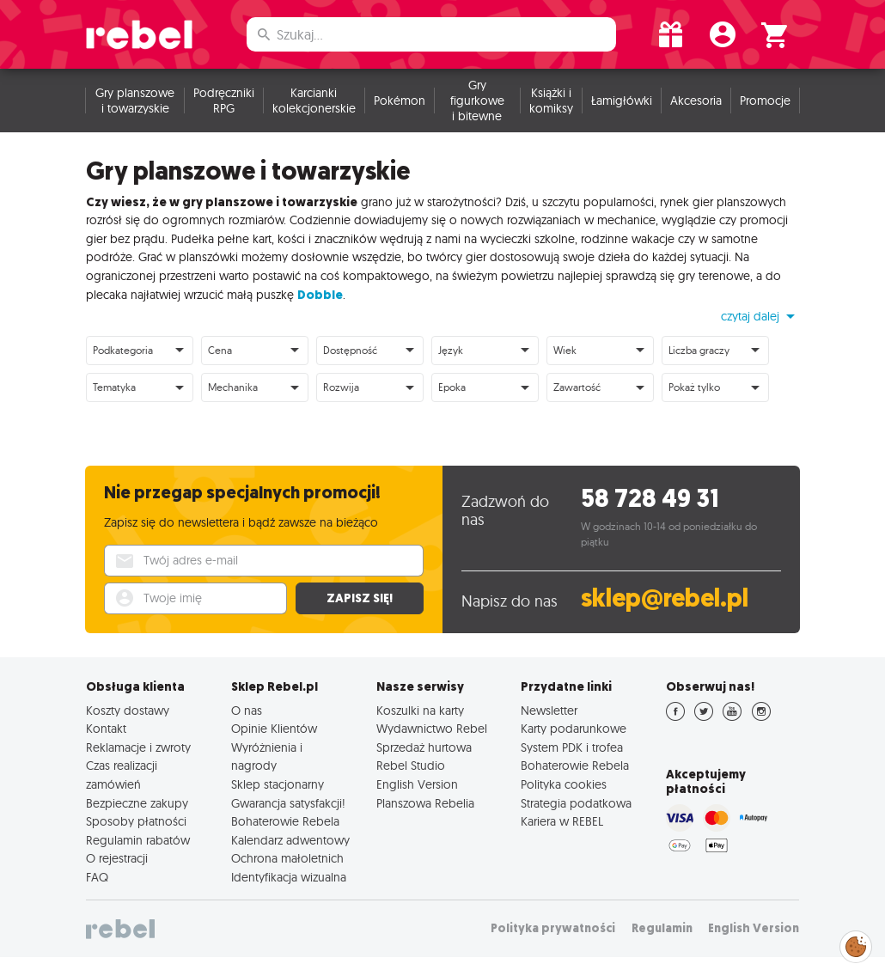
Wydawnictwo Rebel (431, 728)
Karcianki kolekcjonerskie (314, 100)
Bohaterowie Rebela (285, 821)
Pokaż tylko (694, 387)
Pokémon (399, 100)
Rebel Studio (410, 765)
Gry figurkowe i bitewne (477, 100)
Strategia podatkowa (576, 803)
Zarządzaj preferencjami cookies (855, 943)
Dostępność (350, 350)
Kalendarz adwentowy (290, 840)
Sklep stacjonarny (277, 784)
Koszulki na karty (420, 710)
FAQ (97, 877)
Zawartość (577, 387)
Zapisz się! (360, 598)
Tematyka (114, 387)
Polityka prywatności (553, 928)
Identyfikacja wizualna (288, 877)
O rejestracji (117, 858)
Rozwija (341, 387)
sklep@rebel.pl (664, 598)
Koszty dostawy (127, 710)
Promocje (765, 100)
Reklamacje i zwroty (138, 747)
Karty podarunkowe (573, 728)
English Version (417, 784)
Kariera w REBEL (562, 821)
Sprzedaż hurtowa (424, 747)
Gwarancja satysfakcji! (288, 803)
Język (450, 350)
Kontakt (106, 728)
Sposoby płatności (136, 821)
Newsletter (549, 710)
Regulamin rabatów (138, 840)
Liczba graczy (698, 350)
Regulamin (662, 928)
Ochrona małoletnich (287, 858)
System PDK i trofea (572, 747)
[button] (760, 316)
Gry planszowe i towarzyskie (134, 100)
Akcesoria (696, 100)
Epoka (452, 387)
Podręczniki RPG (223, 100)
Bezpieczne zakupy (137, 803)
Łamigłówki (621, 100)
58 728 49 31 (650, 498)
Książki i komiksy (551, 100)
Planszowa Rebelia (425, 803)
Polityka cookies (564, 784)
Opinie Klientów (274, 728)
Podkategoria (123, 350)
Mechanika (233, 387)
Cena (220, 350)
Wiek (565, 350)
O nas (246, 710)
